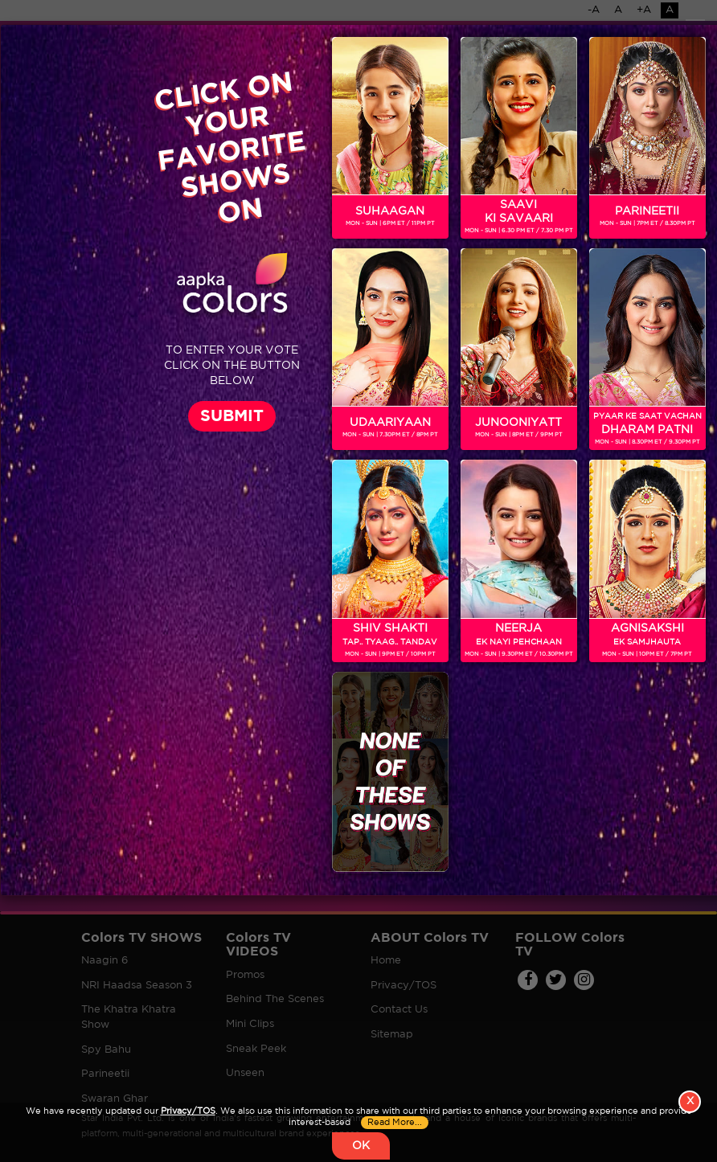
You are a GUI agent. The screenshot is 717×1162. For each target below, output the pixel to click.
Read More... (394, 1123)
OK (361, 1146)
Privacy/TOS (188, 1111)
